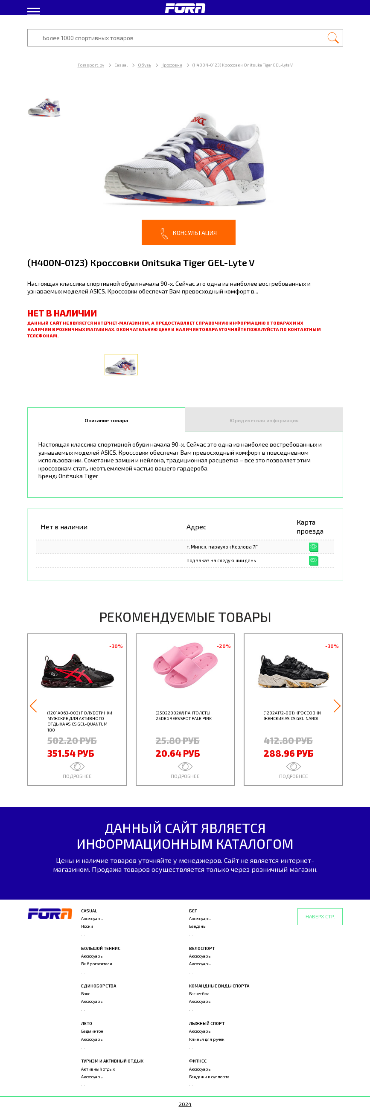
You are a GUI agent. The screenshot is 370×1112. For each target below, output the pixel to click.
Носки (87, 926)
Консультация (188, 234)
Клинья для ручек (206, 1039)
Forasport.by (91, 64)
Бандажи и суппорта (209, 1076)
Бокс (85, 993)
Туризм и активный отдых (112, 1060)
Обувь (144, 64)
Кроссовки (171, 64)
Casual (89, 910)
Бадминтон (92, 1031)
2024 (185, 1104)
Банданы (198, 926)
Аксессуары (92, 918)
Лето (86, 1023)
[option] (185, 166)
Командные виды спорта (219, 985)
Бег (193, 910)
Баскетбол (199, 993)
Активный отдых (98, 1068)
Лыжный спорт (206, 1023)
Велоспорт (202, 948)
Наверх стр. (320, 916)
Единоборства (98, 985)
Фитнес (198, 1060)
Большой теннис (100, 948)
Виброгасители (96, 963)
